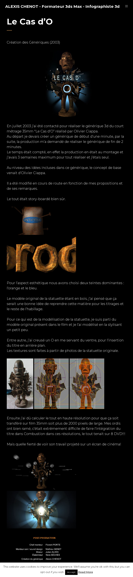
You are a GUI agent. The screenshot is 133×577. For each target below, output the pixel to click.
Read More (85, 572)
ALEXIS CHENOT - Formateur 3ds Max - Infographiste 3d (62, 6)
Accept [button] (71, 572)
